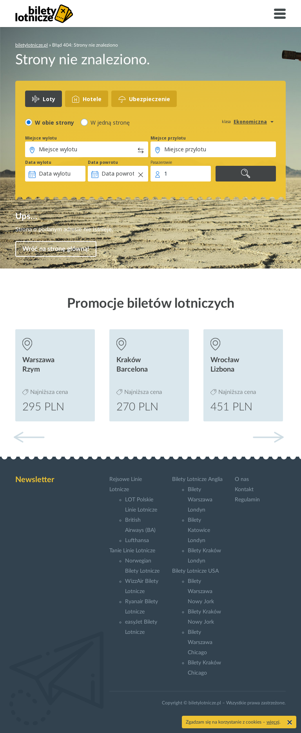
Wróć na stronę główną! (55, 249)
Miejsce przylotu (168, 138)
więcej (273, 722)
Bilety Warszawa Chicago (200, 642)
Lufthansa (137, 540)
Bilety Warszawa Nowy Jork (201, 591)
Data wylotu (38, 162)
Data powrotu (103, 162)
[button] (268, 437)
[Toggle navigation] (280, 14)
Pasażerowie (161, 162)
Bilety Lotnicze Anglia (197, 479)
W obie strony (54, 122)
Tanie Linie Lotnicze (132, 550)
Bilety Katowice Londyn (199, 530)
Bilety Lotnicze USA (195, 571)
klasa (226, 121)
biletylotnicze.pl (31, 45)
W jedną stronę (110, 122)
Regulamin (247, 500)
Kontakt (244, 489)
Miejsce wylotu (41, 138)
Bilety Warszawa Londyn (200, 500)
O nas (242, 479)
